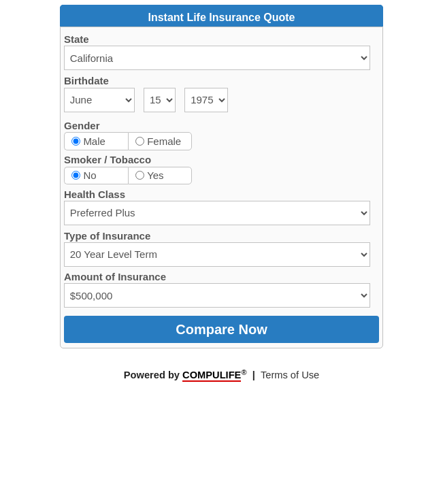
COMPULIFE (211, 375)
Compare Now (221, 329)
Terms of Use (290, 375)
